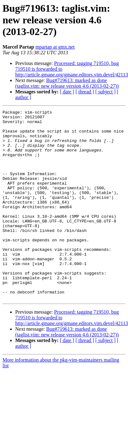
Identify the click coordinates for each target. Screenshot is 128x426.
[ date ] (67, 91)
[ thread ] (84, 91)
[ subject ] (105, 91)
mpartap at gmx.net (55, 47)
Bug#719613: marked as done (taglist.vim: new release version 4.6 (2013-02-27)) (67, 83)
